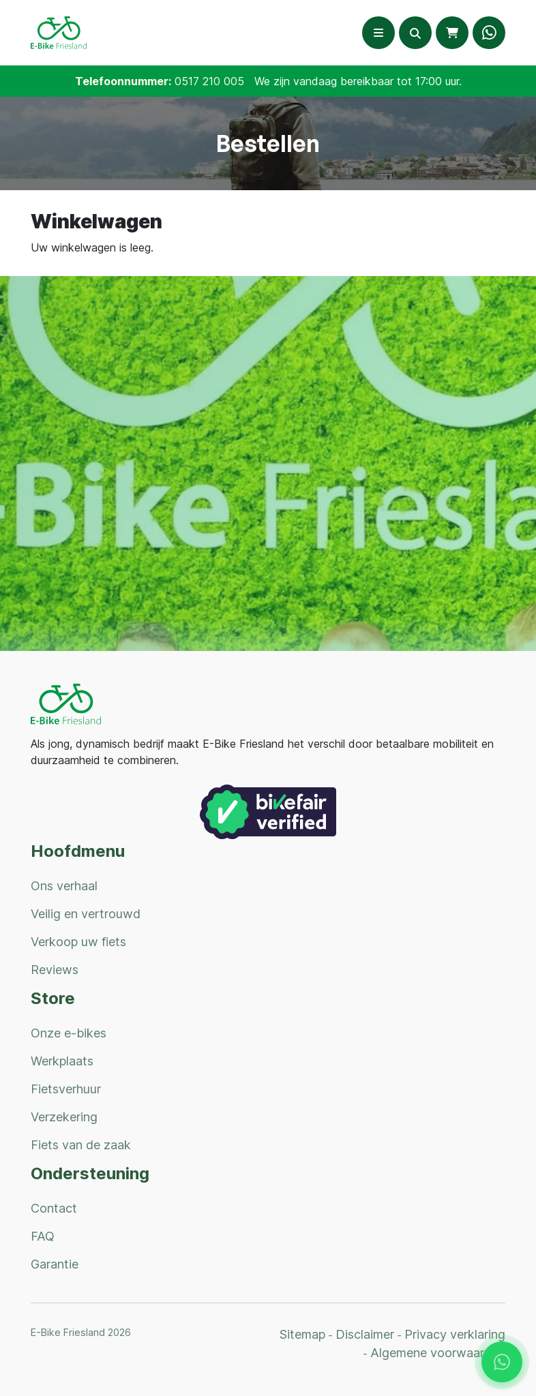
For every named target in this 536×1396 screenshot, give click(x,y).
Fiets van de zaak (81, 1145)
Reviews (54, 969)
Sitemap (302, 1334)
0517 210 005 (209, 81)
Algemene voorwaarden (437, 1353)
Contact (54, 1208)
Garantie (54, 1264)
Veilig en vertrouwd (85, 914)
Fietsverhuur (66, 1089)
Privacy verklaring (454, 1334)
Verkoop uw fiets (78, 942)
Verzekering (64, 1117)
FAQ (43, 1236)
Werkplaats (62, 1061)
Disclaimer (365, 1334)
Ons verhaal (64, 886)
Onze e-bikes (68, 1033)
